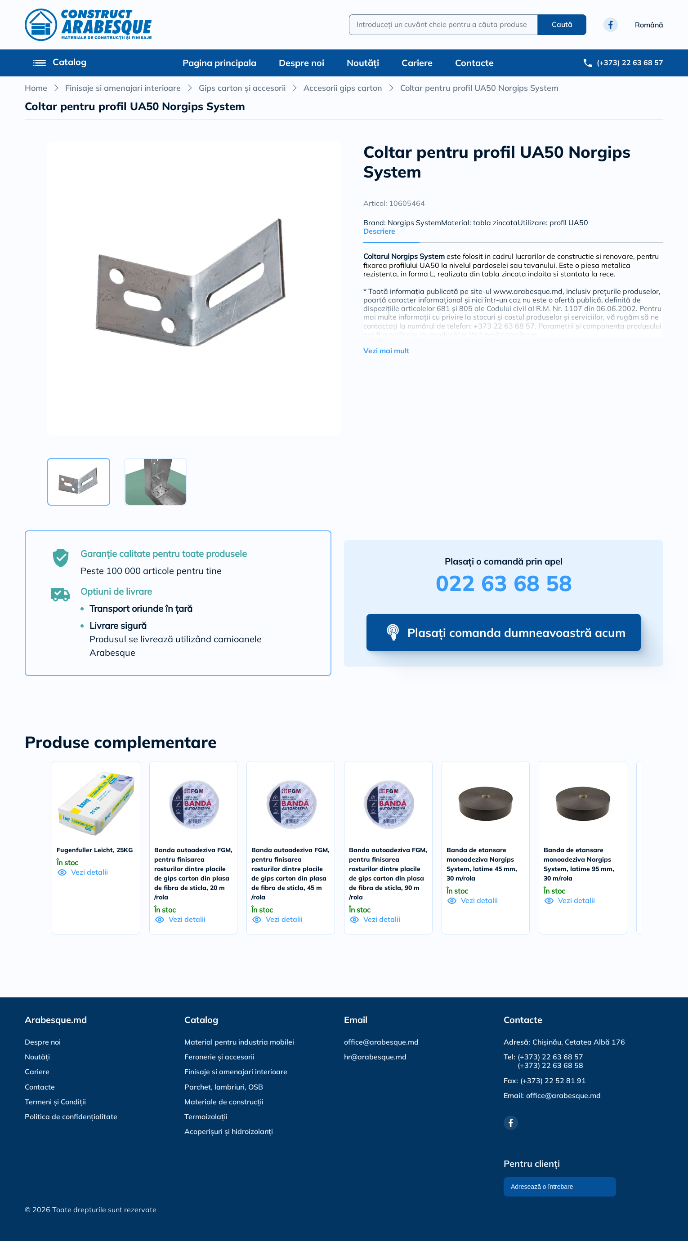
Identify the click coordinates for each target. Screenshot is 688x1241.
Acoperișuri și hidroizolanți (228, 1131)
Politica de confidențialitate (71, 1116)
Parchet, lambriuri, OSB (223, 1086)
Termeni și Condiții (55, 1101)
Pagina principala (219, 62)
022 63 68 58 (504, 582)
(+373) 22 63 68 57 (550, 1057)
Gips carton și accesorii (242, 88)
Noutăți (363, 62)
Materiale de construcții (224, 1101)
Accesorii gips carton (343, 88)
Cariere (417, 62)
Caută (562, 24)
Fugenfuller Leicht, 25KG (95, 850)
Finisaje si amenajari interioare (123, 88)
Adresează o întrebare (542, 1186)
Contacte (474, 62)
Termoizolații (206, 1116)
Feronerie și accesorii (219, 1056)
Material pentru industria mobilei (239, 1041)
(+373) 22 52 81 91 (553, 1080)
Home (36, 88)
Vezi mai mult (386, 351)
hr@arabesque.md (375, 1056)
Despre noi (301, 62)
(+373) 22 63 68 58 (550, 1065)
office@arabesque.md (381, 1041)
